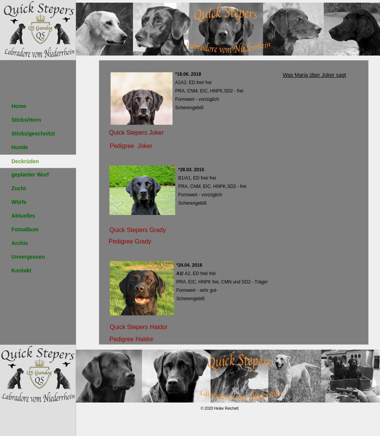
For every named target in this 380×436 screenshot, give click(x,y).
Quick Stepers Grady (137, 230)
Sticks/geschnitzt (33, 133)
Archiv (19, 243)
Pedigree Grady (130, 241)
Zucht (18, 188)
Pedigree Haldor (131, 339)
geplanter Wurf (30, 175)
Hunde (19, 147)
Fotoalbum (25, 229)
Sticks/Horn (26, 120)
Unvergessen (28, 257)
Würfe (19, 202)
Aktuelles (23, 216)
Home (18, 106)
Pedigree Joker (131, 146)
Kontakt (21, 270)
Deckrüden (25, 161)
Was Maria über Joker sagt (314, 75)
